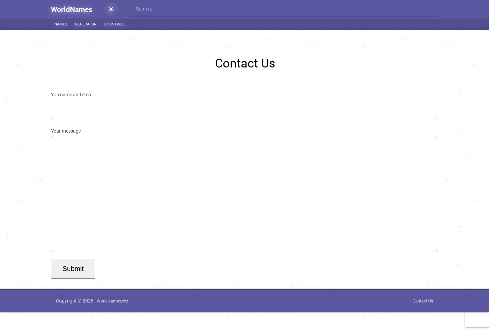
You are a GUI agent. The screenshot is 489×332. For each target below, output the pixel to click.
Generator (85, 24)
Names (60, 24)
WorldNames (71, 9)
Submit (73, 289)
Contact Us (423, 321)
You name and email (244, 105)
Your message (244, 200)
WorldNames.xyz (112, 321)
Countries (114, 24)
